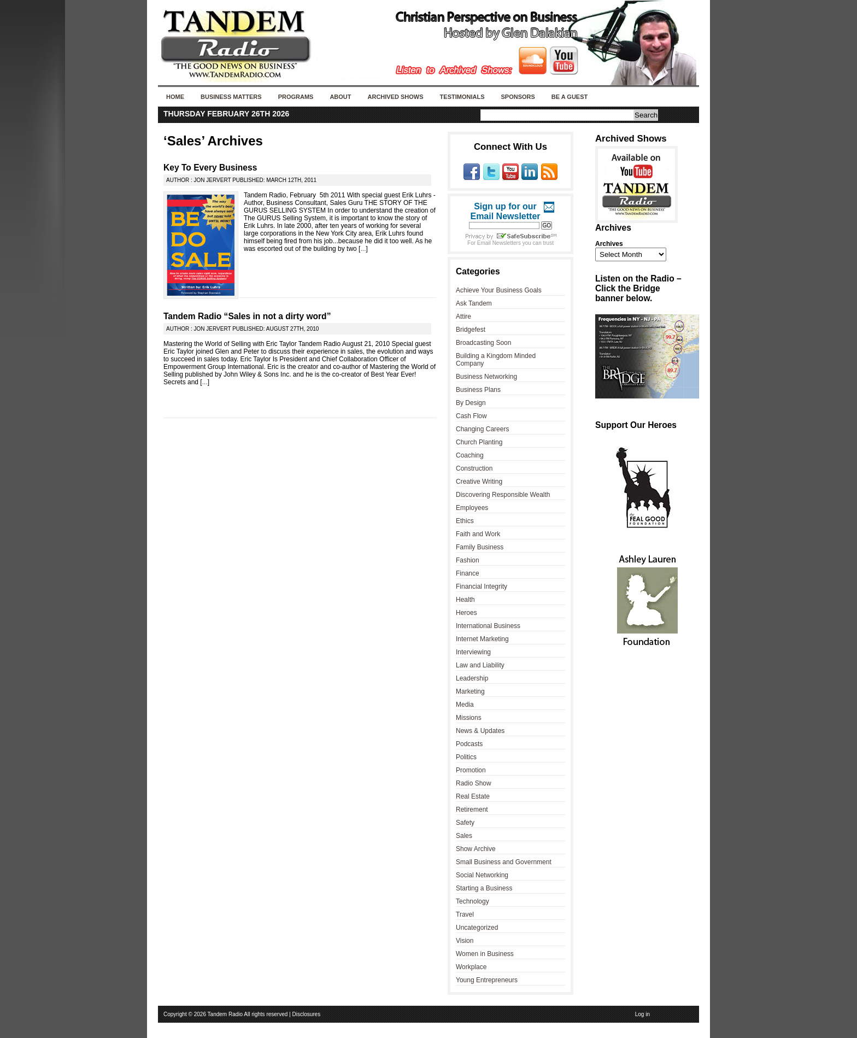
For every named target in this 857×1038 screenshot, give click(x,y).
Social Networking (482, 875)
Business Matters (231, 96)
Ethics (465, 521)
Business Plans (478, 390)
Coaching (470, 455)
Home (175, 96)
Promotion (471, 770)
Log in (642, 1014)
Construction (474, 468)
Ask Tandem (474, 303)
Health (465, 599)
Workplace (471, 967)
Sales (464, 836)
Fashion (467, 560)
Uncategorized (477, 927)
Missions (469, 718)
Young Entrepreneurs (487, 980)
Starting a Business (484, 888)
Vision (464, 941)
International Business (488, 626)
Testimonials (462, 96)
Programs (296, 96)
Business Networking (486, 376)
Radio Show (473, 783)
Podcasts (469, 744)
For (472, 243)
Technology (472, 901)
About (340, 96)
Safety (465, 822)
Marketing (470, 691)
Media (465, 704)
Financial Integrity (481, 586)
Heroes (466, 613)
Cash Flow (471, 416)
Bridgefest (470, 329)
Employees (472, 508)
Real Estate (473, 796)
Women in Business (485, 954)
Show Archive (476, 849)
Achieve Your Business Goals (499, 290)
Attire (463, 316)
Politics (466, 757)
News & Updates (480, 731)
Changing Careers (482, 429)
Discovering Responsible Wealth (503, 495)
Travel (465, 914)
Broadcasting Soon (483, 343)
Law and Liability (480, 665)
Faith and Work (478, 534)
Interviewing (473, 652)
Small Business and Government (503, 862)
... (363, 249)
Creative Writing (479, 481)
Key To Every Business (210, 167)
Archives (609, 244)
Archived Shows (396, 96)
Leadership (472, 678)
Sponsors (518, 96)
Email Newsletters (499, 243)
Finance (467, 573)
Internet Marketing (482, 639)
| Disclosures (304, 1014)
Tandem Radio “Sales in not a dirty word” (247, 316)
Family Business (479, 547)
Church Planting (479, 442)
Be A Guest (569, 96)
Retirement (472, 809)
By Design (471, 403)
